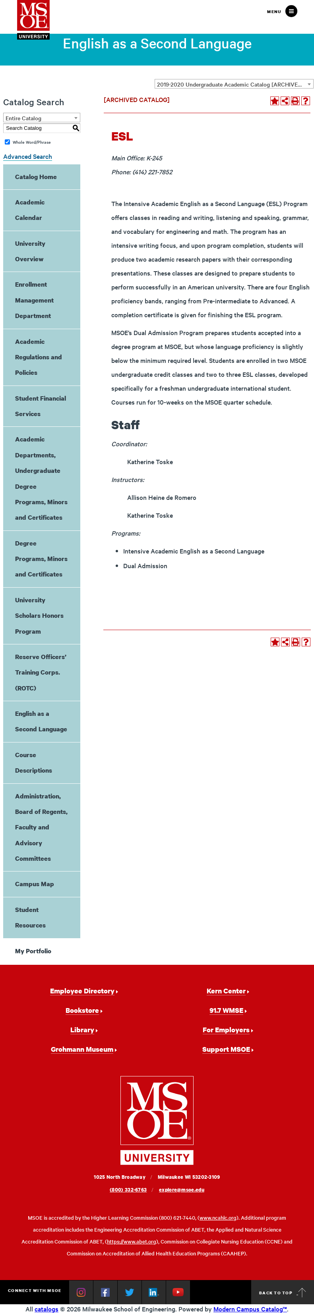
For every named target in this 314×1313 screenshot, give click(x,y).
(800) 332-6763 (128, 1189)
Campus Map (34, 883)
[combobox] (234, 84)
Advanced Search (27, 156)
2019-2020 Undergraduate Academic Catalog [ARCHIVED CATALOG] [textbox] (235, 84)
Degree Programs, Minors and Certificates (41, 559)
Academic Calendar (30, 210)
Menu (274, 11)
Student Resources (30, 917)
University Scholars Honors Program (39, 616)
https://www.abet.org (131, 1241)
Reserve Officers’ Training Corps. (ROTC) (40, 672)
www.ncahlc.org (218, 1217)
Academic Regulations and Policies (38, 357)
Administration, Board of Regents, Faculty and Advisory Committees (41, 827)
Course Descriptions (33, 762)
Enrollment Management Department (34, 300)
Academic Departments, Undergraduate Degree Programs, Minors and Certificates (41, 478)
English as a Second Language (41, 721)
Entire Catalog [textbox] (23, 118)
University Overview (30, 251)
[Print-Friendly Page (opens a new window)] (295, 100)
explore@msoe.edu (181, 1189)
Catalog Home (36, 176)
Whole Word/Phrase (32, 142)
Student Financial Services (40, 406)
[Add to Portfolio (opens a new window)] (274, 100)
